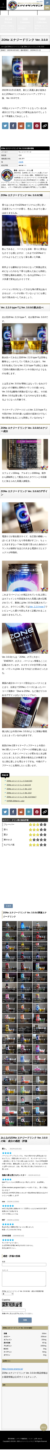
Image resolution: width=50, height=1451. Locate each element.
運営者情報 (11, 1441)
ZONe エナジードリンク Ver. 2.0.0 (19, 793)
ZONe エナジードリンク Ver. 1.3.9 (19, 789)
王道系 (20, 162)
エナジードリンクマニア (27, 1444)
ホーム (4, 12)
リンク (30, 1441)
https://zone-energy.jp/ (12, 1372)
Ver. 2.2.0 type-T (37, 607)
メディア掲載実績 (21, 1441)
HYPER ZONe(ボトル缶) (15, 801)
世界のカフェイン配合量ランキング (23, 12)
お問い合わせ (38, 1441)
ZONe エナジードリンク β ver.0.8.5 (19, 781)
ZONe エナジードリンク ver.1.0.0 (19, 785)
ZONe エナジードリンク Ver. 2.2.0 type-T (21, 797)
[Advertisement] (25, 138)
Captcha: (6, 1303)
